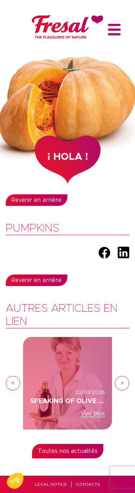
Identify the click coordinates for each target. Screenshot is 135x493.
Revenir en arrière (37, 200)
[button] (15, 480)
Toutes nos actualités (68, 451)
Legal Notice (51, 484)
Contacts (88, 484)
